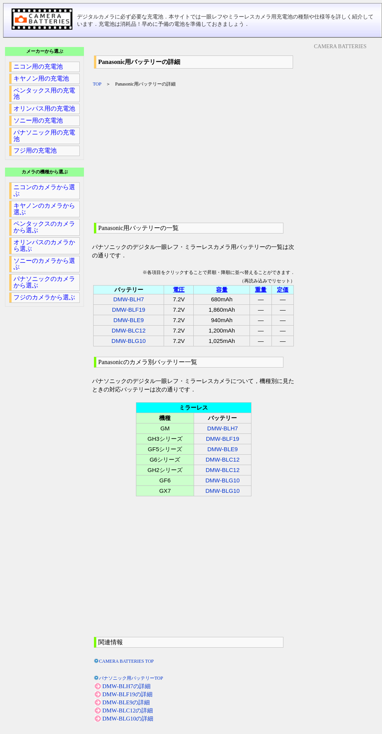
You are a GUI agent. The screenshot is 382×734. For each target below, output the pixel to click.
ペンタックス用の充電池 (44, 93)
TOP (97, 84)
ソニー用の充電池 (38, 120)
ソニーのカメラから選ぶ (44, 263)
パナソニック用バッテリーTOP (131, 678)
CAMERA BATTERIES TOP (126, 661)
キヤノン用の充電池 (41, 78)
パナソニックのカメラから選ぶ (44, 282)
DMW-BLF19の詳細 (127, 694)
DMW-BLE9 (129, 320)
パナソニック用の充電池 (44, 135)
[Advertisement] (194, 155)
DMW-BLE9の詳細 (126, 702)
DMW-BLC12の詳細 (127, 710)
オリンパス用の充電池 (44, 108)
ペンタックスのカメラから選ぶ (44, 226)
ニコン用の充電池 (38, 66)
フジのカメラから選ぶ (44, 297)
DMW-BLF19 (128, 309)
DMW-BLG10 (129, 341)
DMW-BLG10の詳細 (128, 719)
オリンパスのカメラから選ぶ (44, 245)
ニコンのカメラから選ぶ (44, 190)
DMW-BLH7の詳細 (126, 686)
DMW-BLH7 (128, 299)
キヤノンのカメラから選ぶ (44, 208)
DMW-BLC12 (129, 330)
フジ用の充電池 (35, 150)
